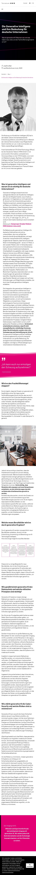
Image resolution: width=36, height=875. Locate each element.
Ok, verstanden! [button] (30, 865)
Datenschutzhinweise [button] (7, 872)
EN (33, 3)
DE (30, 3)
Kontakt (25, 3)
